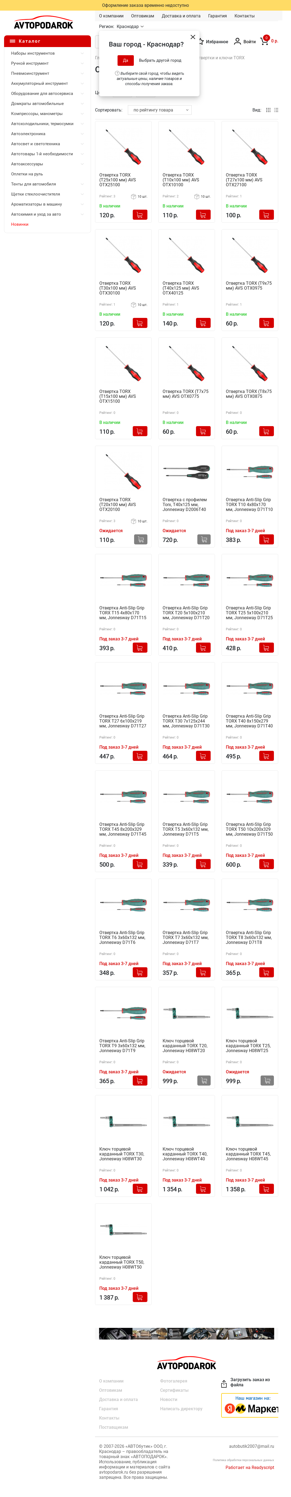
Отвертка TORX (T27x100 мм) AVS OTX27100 (244, 180)
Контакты (245, 15)
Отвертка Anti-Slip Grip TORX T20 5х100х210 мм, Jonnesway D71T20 (186, 613)
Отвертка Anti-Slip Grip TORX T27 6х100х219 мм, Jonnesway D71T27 (122, 721)
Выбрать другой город (160, 60)
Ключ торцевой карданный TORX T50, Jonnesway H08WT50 (121, 1262)
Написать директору (181, 1408)
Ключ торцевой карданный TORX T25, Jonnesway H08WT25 (248, 1046)
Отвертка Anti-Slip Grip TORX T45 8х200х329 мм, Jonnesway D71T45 (122, 829)
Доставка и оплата (181, 15)
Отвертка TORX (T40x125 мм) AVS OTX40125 (181, 288)
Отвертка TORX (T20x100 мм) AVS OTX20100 (117, 504)
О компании (111, 15)
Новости (168, 1399)
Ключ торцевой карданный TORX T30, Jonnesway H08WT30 (121, 1154)
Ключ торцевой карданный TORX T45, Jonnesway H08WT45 (248, 1154)
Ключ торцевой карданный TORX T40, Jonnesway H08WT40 (185, 1154)
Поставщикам (113, 1427)
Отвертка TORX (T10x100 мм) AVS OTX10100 (181, 180)
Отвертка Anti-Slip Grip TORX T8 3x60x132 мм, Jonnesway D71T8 (249, 937)
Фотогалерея (173, 1381)
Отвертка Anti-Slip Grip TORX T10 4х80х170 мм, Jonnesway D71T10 (249, 504)
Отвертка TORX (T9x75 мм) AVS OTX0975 (249, 286)
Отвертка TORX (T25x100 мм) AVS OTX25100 (117, 180)
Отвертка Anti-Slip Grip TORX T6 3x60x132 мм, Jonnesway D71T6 (122, 937)
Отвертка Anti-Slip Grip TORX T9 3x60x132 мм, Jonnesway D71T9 (122, 1046)
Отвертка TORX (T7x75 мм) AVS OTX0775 (185, 394)
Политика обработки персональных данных (243, 1460)
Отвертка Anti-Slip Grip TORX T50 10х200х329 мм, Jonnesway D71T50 (249, 829)
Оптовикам (142, 15)
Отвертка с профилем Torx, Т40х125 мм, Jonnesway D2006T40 (185, 504)
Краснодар (128, 26)
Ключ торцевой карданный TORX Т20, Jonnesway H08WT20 (185, 1046)
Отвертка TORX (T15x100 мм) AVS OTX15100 (117, 396)
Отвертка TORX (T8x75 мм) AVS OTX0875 (249, 394)
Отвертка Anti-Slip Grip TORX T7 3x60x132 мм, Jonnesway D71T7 (185, 937)
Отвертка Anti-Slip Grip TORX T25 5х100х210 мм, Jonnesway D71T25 (249, 613)
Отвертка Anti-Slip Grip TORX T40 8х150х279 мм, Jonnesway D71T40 (249, 721)
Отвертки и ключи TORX (220, 57)
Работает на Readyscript (250, 1467)
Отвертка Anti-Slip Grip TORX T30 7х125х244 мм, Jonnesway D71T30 (186, 721)
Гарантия (217, 15)
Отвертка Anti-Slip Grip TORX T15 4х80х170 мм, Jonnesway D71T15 (122, 613)
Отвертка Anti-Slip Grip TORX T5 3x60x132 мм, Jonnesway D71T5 (185, 829)
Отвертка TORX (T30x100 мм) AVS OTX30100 (117, 288)
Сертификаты (174, 1390)
